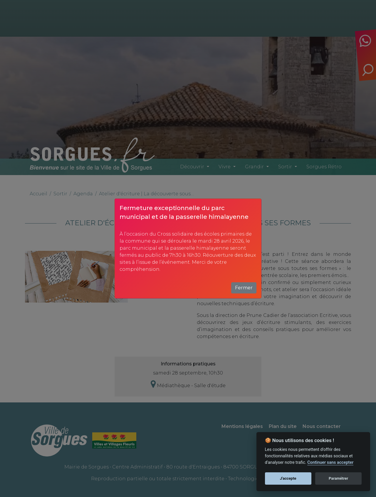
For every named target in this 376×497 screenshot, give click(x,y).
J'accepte (288, 478)
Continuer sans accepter (330, 462)
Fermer (244, 288)
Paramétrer (338, 478)
